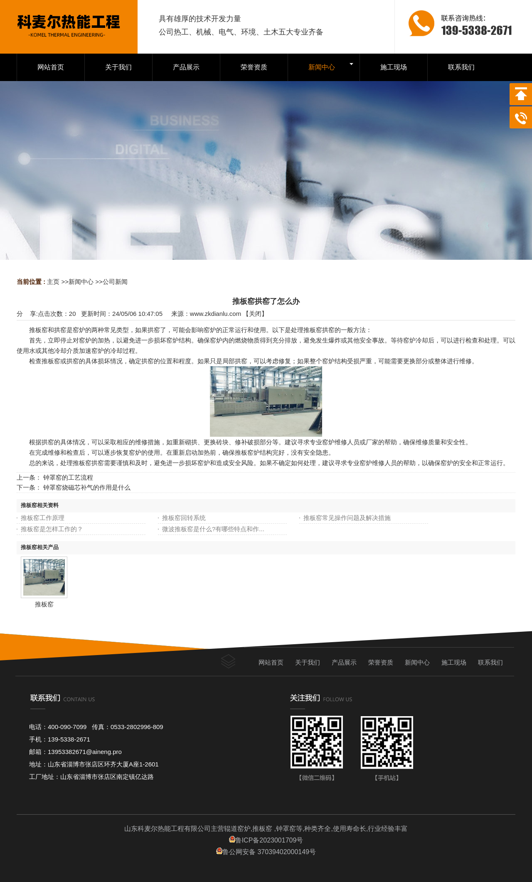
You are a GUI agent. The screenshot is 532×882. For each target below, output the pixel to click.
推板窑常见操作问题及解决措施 (347, 517)
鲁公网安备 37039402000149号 (266, 851)
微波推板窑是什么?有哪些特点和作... (213, 528)
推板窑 (44, 604)
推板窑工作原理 (42, 517)
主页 (53, 281)
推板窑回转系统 (184, 517)
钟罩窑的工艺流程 (68, 477)
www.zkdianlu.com (215, 313)
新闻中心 (81, 281)
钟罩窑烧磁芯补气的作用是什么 (87, 487)
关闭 (255, 313)
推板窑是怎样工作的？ (52, 528)
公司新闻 (115, 281)
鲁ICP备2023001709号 (266, 840)
